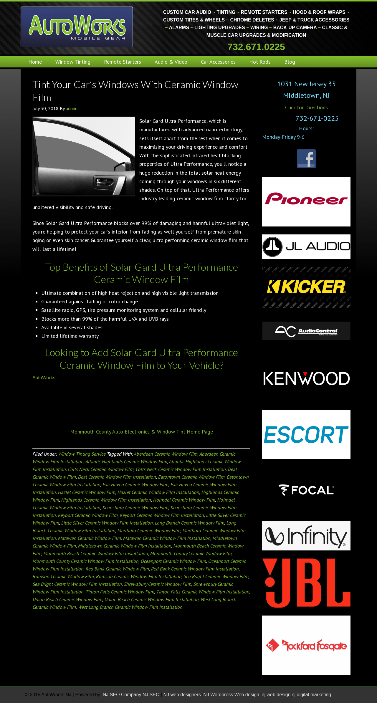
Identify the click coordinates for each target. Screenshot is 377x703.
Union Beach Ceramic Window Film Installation (151, 599)
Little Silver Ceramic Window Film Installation (107, 523)
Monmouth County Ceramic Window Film (191, 553)
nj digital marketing (311, 694)
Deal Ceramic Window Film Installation (117, 477)
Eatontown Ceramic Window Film (191, 477)
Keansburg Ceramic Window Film (135, 507)
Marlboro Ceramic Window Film (148, 530)
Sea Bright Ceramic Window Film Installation (77, 584)
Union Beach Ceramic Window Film (67, 599)
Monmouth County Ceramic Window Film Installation (85, 561)
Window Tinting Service (81, 454)
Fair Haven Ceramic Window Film (135, 484)
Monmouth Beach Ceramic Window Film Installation (95, 553)
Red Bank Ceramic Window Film (117, 569)
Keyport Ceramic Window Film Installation (162, 515)
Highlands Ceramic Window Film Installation (106, 500)
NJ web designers (182, 694)
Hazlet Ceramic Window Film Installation (158, 492)
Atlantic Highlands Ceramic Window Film (126, 461)
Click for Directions (306, 107)
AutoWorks (43, 377)
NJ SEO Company (122, 694)
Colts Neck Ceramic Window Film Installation (180, 469)
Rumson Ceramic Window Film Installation (138, 576)
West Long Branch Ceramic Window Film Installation (130, 607)
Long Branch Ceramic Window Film (189, 523)
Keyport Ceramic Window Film (88, 515)
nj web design (276, 694)
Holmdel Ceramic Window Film (184, 500)
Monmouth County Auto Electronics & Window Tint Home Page (141, 431)
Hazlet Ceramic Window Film (86, 492)
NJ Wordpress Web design (231, 694)
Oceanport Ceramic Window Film (173, 561)
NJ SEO (152, 694)
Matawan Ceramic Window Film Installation (166, 538)
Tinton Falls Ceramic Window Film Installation (202, 592)
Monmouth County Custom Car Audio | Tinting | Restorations (77, 26)
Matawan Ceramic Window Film (89, 538)
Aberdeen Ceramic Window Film (165, 454)
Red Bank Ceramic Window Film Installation (195, 569)
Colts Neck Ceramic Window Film (100, 469)
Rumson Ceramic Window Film (63, 576)
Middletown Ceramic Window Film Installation (124, 546)
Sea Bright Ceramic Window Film (215, 576)
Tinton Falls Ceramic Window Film (119, 592)
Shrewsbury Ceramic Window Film (157, 584)
